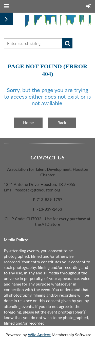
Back (62, 122)
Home (28, 122)
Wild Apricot (39, 334)
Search (67, 43)
